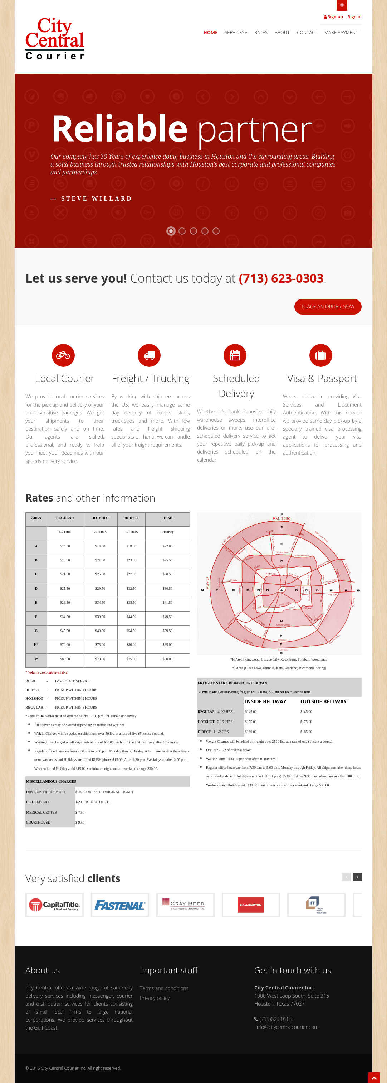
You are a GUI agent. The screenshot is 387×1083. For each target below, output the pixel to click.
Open (342, 5)
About (282, 32)
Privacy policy (155, 998)
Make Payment (341, 32)
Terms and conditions (164, 988)
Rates (261, 32)
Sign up (333, 17)
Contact (307, 32)
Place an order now (328, 306)
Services (236, 32)
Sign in (355, 17)
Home (210, 32)
